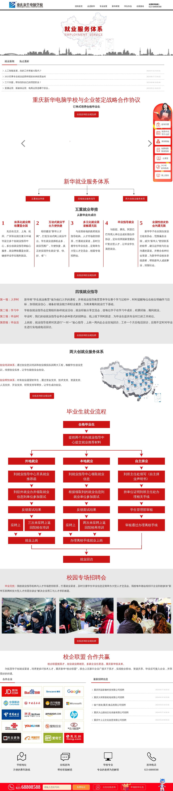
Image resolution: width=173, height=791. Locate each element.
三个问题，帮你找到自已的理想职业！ (23, 82)
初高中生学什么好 (162, 133)
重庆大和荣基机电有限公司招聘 (109, 697)
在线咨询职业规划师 (86, 114)
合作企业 (7, 679)
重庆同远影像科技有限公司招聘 (109, 690)
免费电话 (81, 787)
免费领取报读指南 (163, 150)
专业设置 (103, 6)
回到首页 (79, 6)
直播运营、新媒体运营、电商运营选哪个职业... (27, 88)
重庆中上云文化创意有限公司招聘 (110, 720)
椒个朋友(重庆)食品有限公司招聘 (110, 705)
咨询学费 (163, 124)
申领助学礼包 (133, 787)
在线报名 (140, 6)
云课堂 (163, 158)
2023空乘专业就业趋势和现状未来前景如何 (25, 76)
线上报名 (163, 175)
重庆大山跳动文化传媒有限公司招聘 (111, 712)
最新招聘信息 (100, 679)
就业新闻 (9, 61)
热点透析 (24, 61)
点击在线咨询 (106, 787)
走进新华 (91, 6)
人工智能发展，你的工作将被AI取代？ (23, 71)
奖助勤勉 (162, 141)
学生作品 (128, 6)
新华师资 (115, 6)
